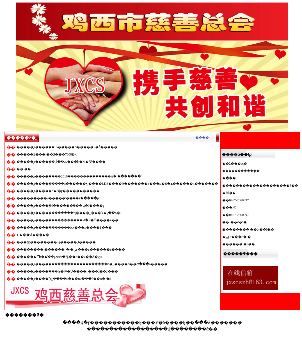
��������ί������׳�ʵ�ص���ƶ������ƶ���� (71, 249)
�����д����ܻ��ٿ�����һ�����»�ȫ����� (67, 147)
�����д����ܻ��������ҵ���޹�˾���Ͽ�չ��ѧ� (69, 213)
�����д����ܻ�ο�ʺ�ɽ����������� (58, 191)
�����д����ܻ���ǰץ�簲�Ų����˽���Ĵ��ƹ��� (67, 271)
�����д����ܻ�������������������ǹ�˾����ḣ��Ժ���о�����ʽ (92, 264)
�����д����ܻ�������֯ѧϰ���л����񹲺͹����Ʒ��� (64, 228)
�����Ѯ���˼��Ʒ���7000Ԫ (47, 154)
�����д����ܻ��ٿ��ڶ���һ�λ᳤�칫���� (61, 162)
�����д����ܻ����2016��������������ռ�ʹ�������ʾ (79, 176)
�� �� (24, 169)
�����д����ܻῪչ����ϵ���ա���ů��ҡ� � (64, 279)
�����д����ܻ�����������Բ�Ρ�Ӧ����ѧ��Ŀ (68, 220)
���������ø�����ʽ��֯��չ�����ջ (58, 198)
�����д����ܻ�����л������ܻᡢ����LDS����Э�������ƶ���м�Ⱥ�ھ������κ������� (117, 184)
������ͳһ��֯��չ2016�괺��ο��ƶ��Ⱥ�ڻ (59, 257)
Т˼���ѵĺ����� (33, 235)
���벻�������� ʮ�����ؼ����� (56, 242)
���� (202, 138)
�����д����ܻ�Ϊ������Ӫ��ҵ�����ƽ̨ (60, 206)
